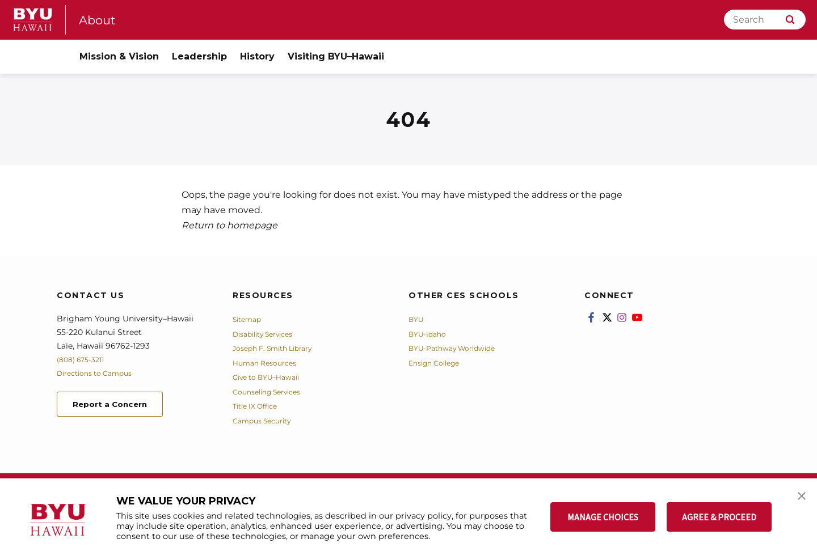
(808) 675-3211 (84, 359)
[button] (798, 499)
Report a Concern (118, 405)
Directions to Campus (100, 373)
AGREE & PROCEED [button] (719, 517)
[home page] (33, 19)
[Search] (765, 19)
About (100, 19)
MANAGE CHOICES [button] (602, 517)
